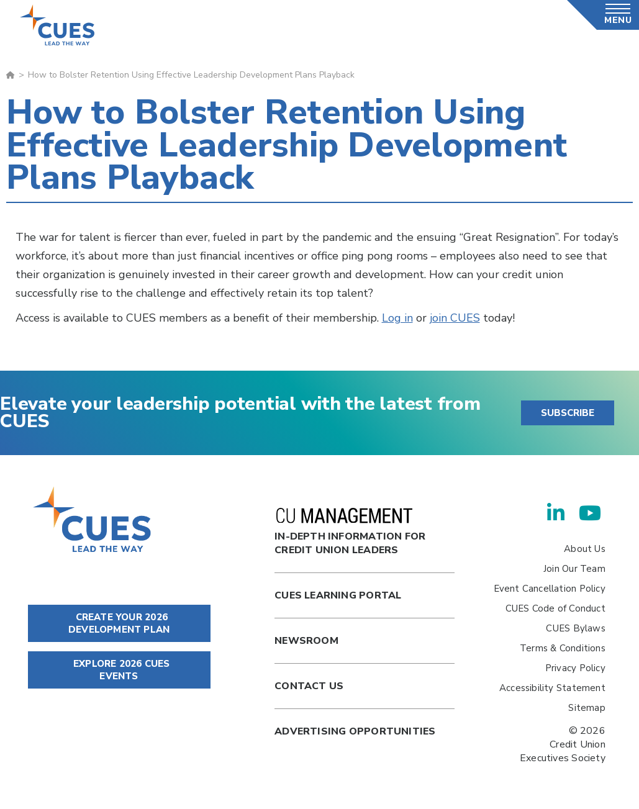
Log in (397, 317)
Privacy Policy (575, 668)
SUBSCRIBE (567, 413)
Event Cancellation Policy (549, 588)
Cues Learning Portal (337, 595)
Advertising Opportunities (354, 731)
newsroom (306, 641)
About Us (584, 549)
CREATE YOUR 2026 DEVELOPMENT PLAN (119, 623)
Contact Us (308, 686)
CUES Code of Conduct (555, 608)
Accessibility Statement (552, 688)
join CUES (455, 317)
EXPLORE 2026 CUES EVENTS (119, 670)
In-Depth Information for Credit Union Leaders (349, 532)
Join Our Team (574, 569)
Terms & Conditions (562, 648)
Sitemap (586, 708)
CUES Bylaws (575, 628)
